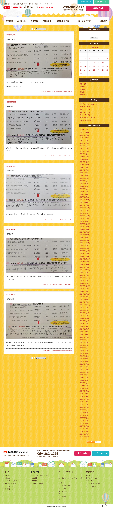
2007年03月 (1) (84, 426)
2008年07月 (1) (84, 402)
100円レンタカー (64, 21)
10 (85, 62)
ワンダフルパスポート (66, 486)
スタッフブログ (91, 486)
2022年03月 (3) (84, 135)
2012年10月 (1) (84, 345)
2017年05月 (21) (84, 216)
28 (103, 70)
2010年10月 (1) (84, 375)
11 (89, 62)
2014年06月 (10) (84, 310)
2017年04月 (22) (84, 218)
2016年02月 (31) (84, 256)
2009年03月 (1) (84, 394)
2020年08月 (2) (84, 164)
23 (81, 70)
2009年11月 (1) (84, 385)
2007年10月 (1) (84, 412)
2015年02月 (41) (84, 288)
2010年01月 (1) (84, 383)
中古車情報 (46, 21)
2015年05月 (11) (84, 280)
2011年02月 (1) (84, 369)
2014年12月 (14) (84, 294)
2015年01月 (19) (84, 291)
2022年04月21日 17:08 (52, 219)
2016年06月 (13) (84, 245)
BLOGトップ (69, 91)
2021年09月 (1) (84, 143)
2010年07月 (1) (84, 377)
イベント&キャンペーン (12, 481)
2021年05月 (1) (84, 146)
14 (103, 62)
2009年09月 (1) (84, 388)
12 (94, 62)
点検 (60, 483)
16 (81, 66)
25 (89, 70)
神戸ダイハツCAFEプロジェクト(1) (90, 104)
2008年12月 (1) (84, 396)
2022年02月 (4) (84, 138)
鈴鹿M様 (10, 299)
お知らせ (7, 478)
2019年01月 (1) (84, 181)
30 (81, 74)
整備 (60, 499)
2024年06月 (94, 48)
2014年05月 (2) (84, 313)
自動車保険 (62, 496)
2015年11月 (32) (84, 264)
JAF (60, 494)
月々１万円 (21, 21)
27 (98, 70)
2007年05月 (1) (84, 420)
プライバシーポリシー (93, 483)
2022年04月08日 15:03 (52, 350)
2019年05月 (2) (84, 178)
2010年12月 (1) (84, 372)
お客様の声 (43, 91)
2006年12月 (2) (84, 431)
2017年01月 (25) (84, 226)
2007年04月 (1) (84, 423)
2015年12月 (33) (84, 261)
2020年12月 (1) (84, 154)
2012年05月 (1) (84, 350)
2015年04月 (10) (84, 283)
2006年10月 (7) (84, 437)
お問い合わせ (98, 8)
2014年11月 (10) (84, 296)
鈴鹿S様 (10, 106)
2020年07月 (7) (84, 167)
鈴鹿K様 (10, 171)
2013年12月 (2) (84, 326)
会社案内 (103, 21)
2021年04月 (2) (84, 148)
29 (107, 70)
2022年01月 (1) (84, 140)
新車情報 (34, 21)
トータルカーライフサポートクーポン (70, 479)
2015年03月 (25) (84, 286)
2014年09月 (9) (84, 302)
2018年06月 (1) (84, 189)
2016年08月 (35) (84, 240)
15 (107, 62)
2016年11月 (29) (84, 232)
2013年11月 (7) (84, 329)
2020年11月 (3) (84, 156)
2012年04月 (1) (84, 353)
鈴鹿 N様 (11, 39)
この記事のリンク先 (61, 91)
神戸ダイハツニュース (93, 478)
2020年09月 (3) (84, 162)
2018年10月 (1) (84, 183)
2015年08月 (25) (84, 272)
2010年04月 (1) (84, 380)
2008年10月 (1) (84, 399)
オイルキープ (63, 488)
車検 (60, 475)
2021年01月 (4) (84, 151)
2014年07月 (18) (84, 307)
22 (107, 66)
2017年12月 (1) (84, 197)
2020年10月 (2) (84, 159)
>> (45, 29)
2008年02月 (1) (84, 407)
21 (103, 66)
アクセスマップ (86, 2)
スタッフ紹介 (90, 481)
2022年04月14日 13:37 (52, 284)
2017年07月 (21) (84, 210)
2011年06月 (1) (84, 364)
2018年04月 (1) (84, 191)
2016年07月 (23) (84, 243)
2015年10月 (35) (84, 267)
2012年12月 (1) (84, 342)
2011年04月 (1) (84, 367)
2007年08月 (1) (84, 415)
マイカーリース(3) (85, 115)
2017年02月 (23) (84, 224)
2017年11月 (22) (84, 200)
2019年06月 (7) (84, 175)
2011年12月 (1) (84, 356)
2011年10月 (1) (84, 358)
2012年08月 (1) (84, 348)
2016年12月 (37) (84, 229)
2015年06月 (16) (84, 278)
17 (85, 66)
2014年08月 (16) (84, 305)
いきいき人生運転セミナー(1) (88, 107)
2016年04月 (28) (84, 251)
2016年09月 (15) (84, 237)
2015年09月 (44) (84, 270)
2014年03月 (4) (84, 318)
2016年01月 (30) (84, 259)
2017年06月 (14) (84, 213)
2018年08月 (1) (84, 186)
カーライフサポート (86, 21)
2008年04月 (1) (84, 404)
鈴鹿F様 (10, 234)
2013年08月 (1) (84, 332)
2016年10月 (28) (84, 234)
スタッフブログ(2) (85, 112)
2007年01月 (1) (84, 428)
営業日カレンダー (102, 2)
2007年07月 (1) (84, 418)
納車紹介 (89, 475)
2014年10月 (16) (84, 299)
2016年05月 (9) (84, 248)
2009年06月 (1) (84, 391)
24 (85, 70)
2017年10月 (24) (84, 202)
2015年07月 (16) (84, 275)
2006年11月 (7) (84, 434)
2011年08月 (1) (84, 361)
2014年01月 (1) (84, 323)
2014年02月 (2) (84, 321)
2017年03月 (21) (84, 221)
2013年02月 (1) (84, 340)
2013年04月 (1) (84, 337)
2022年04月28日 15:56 (52, 155)
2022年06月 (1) (84, 129)
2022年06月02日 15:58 (52, 91)
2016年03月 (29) (84, 253)
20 (98, 66)
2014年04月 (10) (84, 315)
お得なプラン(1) (84, 109)
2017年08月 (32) (84, 208)
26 (94, 70)
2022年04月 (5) (84, 132)
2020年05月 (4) (84, 170)
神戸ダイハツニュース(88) (87, 117)
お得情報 (9, 21)
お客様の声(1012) (85, 120)
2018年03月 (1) (84, 194)
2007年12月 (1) (84, 410)
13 (98, 62)
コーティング (63, 491)
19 (94, 66)
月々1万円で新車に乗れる (40, 475)
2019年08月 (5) (84, 173)
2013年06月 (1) (84, 334)
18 (89, 66)
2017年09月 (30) (84, 205)
